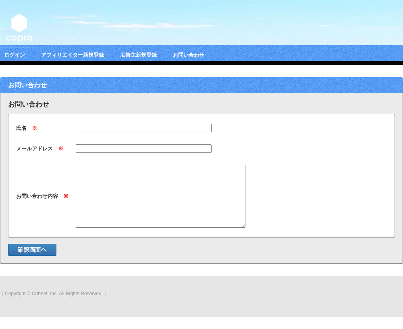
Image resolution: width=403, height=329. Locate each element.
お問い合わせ (188, 55)
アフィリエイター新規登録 (72, 55)
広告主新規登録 (138, 55)
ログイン (14, 55)
